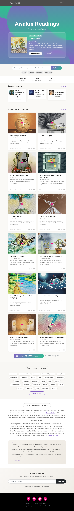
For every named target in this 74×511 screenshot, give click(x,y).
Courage (33, 377)
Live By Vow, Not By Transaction (51, 256)
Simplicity (20, 388)
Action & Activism (24, 374)
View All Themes (37, 393)
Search (56, 68)
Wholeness (45, 388)
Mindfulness (36, 384)
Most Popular (48, 72)
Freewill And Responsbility (49, 296)
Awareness (36, 374)
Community (24, 377)
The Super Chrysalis (17, 256)
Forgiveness (60, 377)
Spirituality (29, 388)
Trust (37, 388)
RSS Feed (28, 486)
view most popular (53, 356)
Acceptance (13, 374)
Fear (40, 377)
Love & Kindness (15, 384)
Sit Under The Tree (16, 217)
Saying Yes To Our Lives (48, 217)
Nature (45, 384)
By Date (24, 72)
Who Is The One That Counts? (20, 337)
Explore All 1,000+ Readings (28, 356)
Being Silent (61, 374)
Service (61, 384)
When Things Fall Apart (18, 136)
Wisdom (54, 388)
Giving (43, 381)
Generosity (35, 381)
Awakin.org (15, 3)
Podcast (37, 486)
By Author (31, 72)
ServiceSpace (53, 436)
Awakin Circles (50, 413)
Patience (53, 384)
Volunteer (45, 486)
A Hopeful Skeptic (46, 136)
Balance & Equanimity (48, 374)
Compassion (13, 377)
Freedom (17, 381)
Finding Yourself (49, 377)
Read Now (35, 53)
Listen (48, 53)
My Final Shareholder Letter (19, 175)
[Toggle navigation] (61, 3)
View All (63, 86)
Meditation (27, 384)
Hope (49, 381)
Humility (57, 381)
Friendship (26, 381)
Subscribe (61, 481)
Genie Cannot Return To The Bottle (52, 337)
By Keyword (39, 72)
